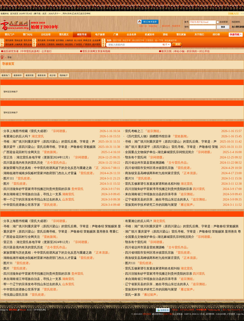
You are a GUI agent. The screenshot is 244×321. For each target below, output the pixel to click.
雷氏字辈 (117, 40)
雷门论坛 (27, 34)
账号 (187, 22)
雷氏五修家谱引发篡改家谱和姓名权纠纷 (152, 183)
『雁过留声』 (187, 204)
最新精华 (18, 75)
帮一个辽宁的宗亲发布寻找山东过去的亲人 (32, 199)
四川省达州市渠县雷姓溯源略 (145, 162)
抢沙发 (53, 75)
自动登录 (222, 22)
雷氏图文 (64, 34)
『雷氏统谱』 (184, 168)
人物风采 (18, 44)
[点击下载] (167, 314)
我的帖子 (64, 75)
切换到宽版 (242, 13)
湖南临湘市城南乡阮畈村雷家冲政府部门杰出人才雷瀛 (40, 173)
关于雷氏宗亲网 (187, 310)
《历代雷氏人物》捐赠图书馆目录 (148, 136)
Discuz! (23, 310)
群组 (165, 34)
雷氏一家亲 (132, 294)
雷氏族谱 (9, 44)
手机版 (175, 310)
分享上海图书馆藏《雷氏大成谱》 (26, 131)
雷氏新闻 (9, 40)
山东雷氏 (68, 199)
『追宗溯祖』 (153, 131)
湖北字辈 (127, 40)
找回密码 (236, 22)
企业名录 (131, 34)
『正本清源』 (190, 173)
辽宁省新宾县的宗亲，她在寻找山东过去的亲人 (157, 199)
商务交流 (87, 40)
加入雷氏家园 (238, 27)
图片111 (8, 178)
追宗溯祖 (60, 40)
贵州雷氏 (77, 189)
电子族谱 (100, 34)
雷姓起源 (18, 40)
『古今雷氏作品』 (56, 162)
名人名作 (78, 40)
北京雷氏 (41, 44)
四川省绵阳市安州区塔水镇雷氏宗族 (149, 168)
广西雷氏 (87, 44)
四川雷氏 (96, 44)
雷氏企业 (28, 44)
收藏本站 (5, 13)
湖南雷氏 (60, 44)
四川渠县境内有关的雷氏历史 (23, 162)
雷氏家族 (181, 34)
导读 (9, 57)
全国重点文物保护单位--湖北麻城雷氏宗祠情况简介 (159, 152)
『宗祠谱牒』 (59, 131)
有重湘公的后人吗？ (17, 136)
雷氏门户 (9, 34)
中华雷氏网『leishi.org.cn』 (208, 310)
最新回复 (30, 75)
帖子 (165, 44)
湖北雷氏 (69, 44)
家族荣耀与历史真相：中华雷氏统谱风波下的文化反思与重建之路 (47, 168)
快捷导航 (234, 34)
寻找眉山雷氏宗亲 (15, 294)
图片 (6, 183)
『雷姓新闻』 (180, 136)
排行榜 (216, 34)
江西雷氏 (51, 44)
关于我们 (199, 34)
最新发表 (42, 75)
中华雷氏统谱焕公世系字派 (21, 204)
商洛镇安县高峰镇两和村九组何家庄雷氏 (152, 173)
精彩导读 (82, 34)
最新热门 (6, 75)
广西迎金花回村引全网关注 (21, 152)
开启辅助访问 (226, 13)
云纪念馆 (45, 34)
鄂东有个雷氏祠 (135, 157)
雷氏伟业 (147, 314)
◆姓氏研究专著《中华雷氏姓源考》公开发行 (26, 51)
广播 (115, 34)
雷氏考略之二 (134, 131)
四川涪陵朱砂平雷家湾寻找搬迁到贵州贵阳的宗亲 (36, 189)
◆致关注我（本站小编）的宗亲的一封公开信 (184, 51)
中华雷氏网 (2, 58)
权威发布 (149, 34)
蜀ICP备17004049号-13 (233, 310)
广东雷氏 (78, 44)
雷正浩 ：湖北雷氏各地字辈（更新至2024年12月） (37, 157)
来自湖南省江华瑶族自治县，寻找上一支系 (32, 194)
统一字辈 (159, 40)
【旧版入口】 (233, 13)
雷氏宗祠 (28, 40)
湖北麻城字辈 (171, 40)
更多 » (241, 82)
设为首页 (14, 13)
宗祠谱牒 (51, 40)
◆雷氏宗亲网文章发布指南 (95, 51)
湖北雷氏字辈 (138, 40)
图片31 (129, 178)
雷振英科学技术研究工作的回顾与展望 (151, 204)
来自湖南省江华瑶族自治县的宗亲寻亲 (151, 194)
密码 (187, 27)
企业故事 (96, 40)
